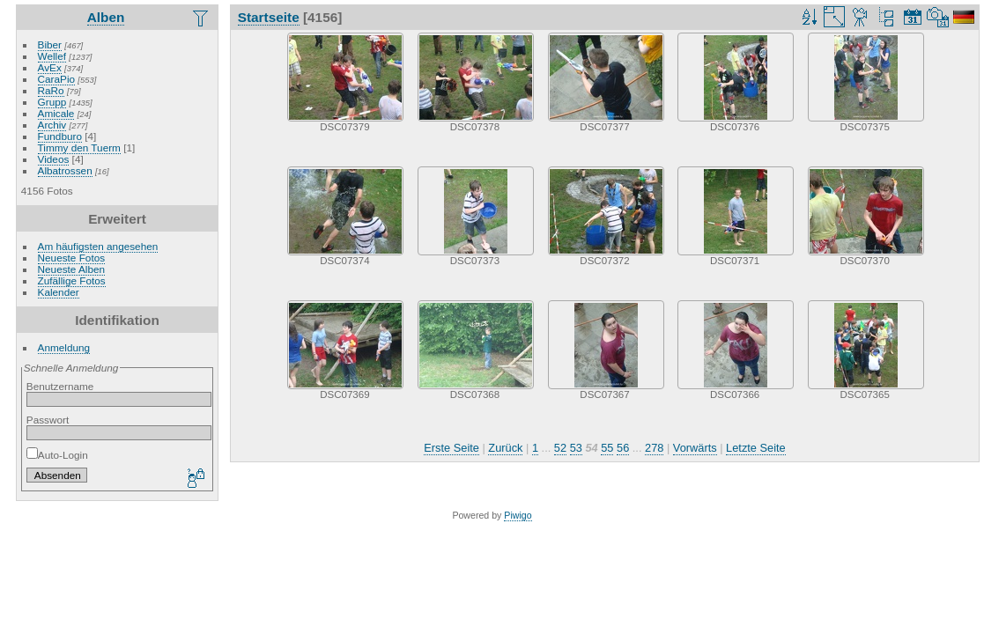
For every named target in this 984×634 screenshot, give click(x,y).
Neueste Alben (72, 269)
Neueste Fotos (72, 257)
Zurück (505, 447)
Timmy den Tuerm (79, 147)
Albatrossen (65, 170)
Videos (54, 159)
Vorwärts (695, 447)
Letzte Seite (756, 447)
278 (654, 447)
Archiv (52, 124)
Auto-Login (57, 455)
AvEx (50, 67)
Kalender (58, 292)
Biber (50, 44)
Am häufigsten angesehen (98, 246)
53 (576, 447)
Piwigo (517, 515)
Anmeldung (64, 347)
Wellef (52, 56)
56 (623, 447)
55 (607, 447)
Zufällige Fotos (72, 280)
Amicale (56, 113)
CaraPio (57, 79)
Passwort (47, 419)
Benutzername (60, 386)
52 (560, 447)
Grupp (52, 101)
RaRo (51, 90)
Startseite (269, 17)
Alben (106, 17)
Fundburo (60, 136)
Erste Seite (451, 447)
